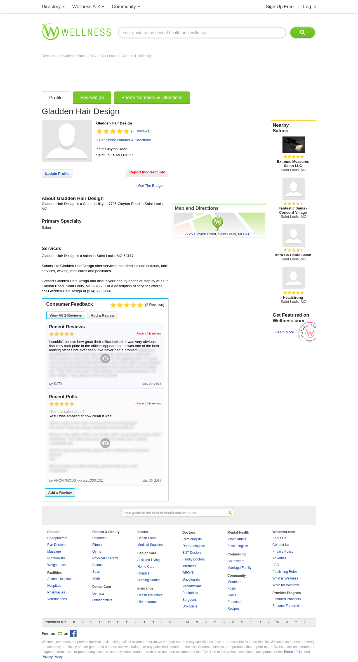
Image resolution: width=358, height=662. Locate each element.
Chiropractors (57, 538)
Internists (189, 566)
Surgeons (189, 600)
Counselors (235, 561)
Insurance (145, 588)
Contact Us (280, 545)
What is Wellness (285, 578)
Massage (54, 551)
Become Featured (285, 606)
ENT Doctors (191, 553)
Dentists (98, 593)
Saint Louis (109, 56)
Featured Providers (286, 599)
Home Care (145, 567)
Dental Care (101, 587)
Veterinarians (57, 599)
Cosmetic (99, 538)
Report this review (148, 333)
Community (124, 6)
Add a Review (102, 315)
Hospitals (54, 586)
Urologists (189, 606)
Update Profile (57, 173)
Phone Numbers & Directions (152, 97)
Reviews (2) (92, 97)
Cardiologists (192, 539)
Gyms (96, 551)
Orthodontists (102, 600)
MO (94, 56)
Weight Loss (56, 565)
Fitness (97, 545)
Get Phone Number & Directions (125, 140)
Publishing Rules (284, 572)
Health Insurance (150, 595)
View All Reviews (66, 315)
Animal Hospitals (59, 579)
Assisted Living (148, 560)
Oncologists (191, 579)
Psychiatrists (236, 539)
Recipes (233, 609)
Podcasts (234, 602)
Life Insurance (147, 602)
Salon (83, 56)
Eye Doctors (56, 545)
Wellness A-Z (86, 6)
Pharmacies (56, 592)
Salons (97, 565)
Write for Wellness (286, 585)
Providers (66, 56)
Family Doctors (193, 559)
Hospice (143, 573)
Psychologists (237, 546)
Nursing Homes (149, 580)
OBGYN (188, 573)
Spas (96, 572)
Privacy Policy (282, 551)
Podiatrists (190, 593)
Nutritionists (56, 558)
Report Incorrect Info (147, 172)
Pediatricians (192, 586)
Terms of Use (293, 652)
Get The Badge (150, 185)
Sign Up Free (280, 6)
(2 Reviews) (140, 131)
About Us (279, 538)
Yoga (96, 578)
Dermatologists (193, 546)
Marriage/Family (239, 568)
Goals (231, 595)
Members (234, 582)
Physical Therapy (105, 558)
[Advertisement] (143, 73)
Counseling (236, 554)
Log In (309, 6)
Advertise (279, 558)
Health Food (146, 538)
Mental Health (238, 532)
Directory (51, 6)
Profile (56, 97)
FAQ (275, 565)
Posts (231, 588)
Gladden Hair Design (136, 56)
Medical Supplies (150, 545)
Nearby (294, 128)
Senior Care (146, 553)
